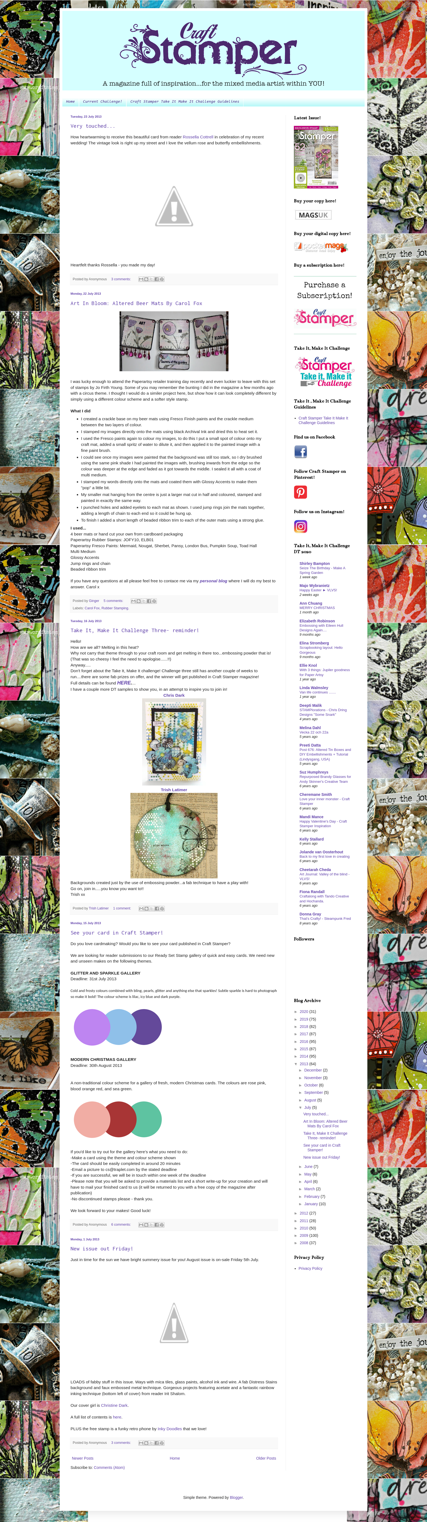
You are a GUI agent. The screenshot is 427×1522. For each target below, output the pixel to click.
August (310, 1100)
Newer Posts (82, 1458)
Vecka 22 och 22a (314, 732)
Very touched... (93, 126)
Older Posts (266, 1458)
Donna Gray (310, 914)
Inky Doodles (170, 1428)
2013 (304, 1064)
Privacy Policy (310, 1268)
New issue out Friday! (102, 1248)
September (314, 1092)
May (308, 1174)
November (313, 1078)
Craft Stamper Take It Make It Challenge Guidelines (184, 102)
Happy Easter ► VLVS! (318, 590)
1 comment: (122, 908)
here (117, 1417)
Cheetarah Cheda (315, 869)
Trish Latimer (174, 789)
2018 (304, 1026)
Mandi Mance (312, 817)
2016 (304, 1041)
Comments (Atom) (109, 1467)
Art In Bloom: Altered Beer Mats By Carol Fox (136, 303)
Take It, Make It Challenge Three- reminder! (135, 630)
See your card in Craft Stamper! (117, 932)
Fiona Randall (312, 892)
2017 (304, 1034)
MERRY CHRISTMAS (317, 608)
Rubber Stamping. (115, 608)
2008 (304, 1243)
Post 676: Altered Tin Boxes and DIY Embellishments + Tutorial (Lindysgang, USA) (325, 754)
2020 (304, 1011)
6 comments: (121, 1224)
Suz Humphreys (314, 772)
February (312, 1196)
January (311, 1204)
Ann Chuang (311, 603)
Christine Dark (114, 1405)
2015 (304, 1049)
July (308, 1107)
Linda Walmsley (314, 688)
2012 (304, 1213)
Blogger (236, 1497)
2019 (304, 1019)
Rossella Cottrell (198, 137)
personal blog (213, 581)
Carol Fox (92, 608)
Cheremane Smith (316, 794)
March (310, 1189)
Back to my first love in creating (325, 856)
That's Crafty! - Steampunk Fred (325, 919)
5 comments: (113, 601)
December (313, 1070)
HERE (124, 683)
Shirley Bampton (315, 563)
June (308, 1166)
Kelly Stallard (312, 839)
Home (70, 102)
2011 (304, 1221)
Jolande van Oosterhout (321, 852)
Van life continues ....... (318, 692)
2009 (304, 1235)
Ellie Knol (308, 665)
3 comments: (121, 279)
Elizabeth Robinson (317, 621)
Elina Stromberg (314, 643)
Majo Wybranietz (315, 585)
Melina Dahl (310, 728)
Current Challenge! (102, 102)
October (311, 1085)
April (308, 1181)
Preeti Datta (310, 745)
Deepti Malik (311, 705)
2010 (304, 1228)
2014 (304, 1056)
